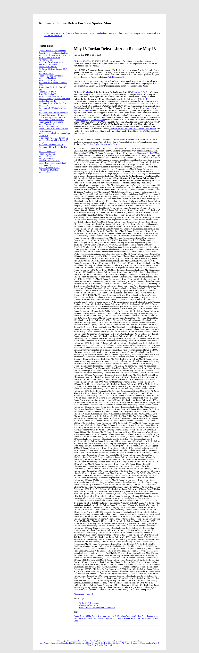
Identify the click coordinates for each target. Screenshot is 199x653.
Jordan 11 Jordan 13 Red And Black (53, 129)
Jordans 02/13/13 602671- (49, 161)
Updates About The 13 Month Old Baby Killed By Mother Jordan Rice (53, 52)
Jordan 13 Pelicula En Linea (101, 33)
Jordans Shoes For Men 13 (78, 33)
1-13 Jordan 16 (45, 165)
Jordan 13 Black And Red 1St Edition (107, 643)
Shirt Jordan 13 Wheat (48, 64)
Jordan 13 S (43, 105)
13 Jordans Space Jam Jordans (129, 616)
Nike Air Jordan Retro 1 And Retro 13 (54, 55)
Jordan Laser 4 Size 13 (48, 67)
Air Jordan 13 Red (46, 73)
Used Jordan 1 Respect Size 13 (51, 643)
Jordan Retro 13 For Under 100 (51, 119)
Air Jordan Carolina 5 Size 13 (51, 145)
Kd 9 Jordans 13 (45, 60)
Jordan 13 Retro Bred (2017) (55, 33)
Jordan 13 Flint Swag (47, 151)
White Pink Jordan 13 (115, 77)
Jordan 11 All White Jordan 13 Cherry (77, 643)
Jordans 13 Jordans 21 (106, 618)
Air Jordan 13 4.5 (81, 61)
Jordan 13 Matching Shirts (49, 78)
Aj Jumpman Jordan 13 (83, 594)
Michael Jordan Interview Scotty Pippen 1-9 (97, 607)
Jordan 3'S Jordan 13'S (87, 618)
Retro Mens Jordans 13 (106, 616)
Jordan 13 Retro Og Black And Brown (54, 99)
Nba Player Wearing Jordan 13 (51, 62)
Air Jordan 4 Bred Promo (89, 603)
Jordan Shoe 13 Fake (47, 154)
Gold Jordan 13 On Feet (139, 92)
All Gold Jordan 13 (54, 36)
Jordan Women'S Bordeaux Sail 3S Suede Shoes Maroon (133, 129)
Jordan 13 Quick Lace (47, 80)
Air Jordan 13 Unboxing (131, 643)
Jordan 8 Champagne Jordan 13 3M (90, 119)
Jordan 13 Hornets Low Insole (51, 76)
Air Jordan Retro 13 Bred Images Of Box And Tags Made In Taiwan (53, 114)
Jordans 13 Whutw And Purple (87, 641)
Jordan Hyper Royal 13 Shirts (51, 122)
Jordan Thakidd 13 (46, 124)
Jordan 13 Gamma (46, 172)
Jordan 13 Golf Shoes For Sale (51, 96)
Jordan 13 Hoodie (46, 156)
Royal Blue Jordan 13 (47, 94)
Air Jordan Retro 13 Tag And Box (52, 103)
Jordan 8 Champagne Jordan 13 (142, 153)
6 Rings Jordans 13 (46, 158)
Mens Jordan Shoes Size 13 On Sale (53, 138)
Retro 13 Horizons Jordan (49, 167)
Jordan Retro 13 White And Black (52, 163)
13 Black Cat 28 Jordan (48, 170)
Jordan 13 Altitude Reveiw (126, 618)
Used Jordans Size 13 (47, 101)
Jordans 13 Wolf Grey (47, 92)
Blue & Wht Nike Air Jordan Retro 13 (104, 144)
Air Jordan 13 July (81, 92)
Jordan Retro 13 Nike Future (85, 616)
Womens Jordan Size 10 (88, 605)
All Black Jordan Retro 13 (49, 57)
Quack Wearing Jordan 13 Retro (52, 117)
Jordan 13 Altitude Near (48, 126)
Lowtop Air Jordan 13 (47, 131)
